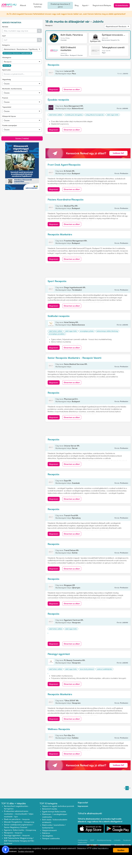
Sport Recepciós (57, 281)
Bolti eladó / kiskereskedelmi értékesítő (54, 820)
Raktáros (46, 833)
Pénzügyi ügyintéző (59, 653)
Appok (85, 5)
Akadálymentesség (104, 840)
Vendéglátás (47, 836)
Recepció (6, 66)
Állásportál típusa (9, 116)
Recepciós (53, 64)
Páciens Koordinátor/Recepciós (65, 199)
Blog (77, 5)
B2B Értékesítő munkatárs (68, 48)
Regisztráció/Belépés (102, 5)
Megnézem (53, 89)
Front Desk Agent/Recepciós (64, 164)
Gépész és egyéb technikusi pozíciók (58, 806)
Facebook (127, 840)
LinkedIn (117, 840)
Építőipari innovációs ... (113, 34)
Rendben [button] (120, 850)
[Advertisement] (22, 206)
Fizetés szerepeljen (9, 125)
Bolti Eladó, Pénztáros (72, 34)
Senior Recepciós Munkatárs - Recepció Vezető (74, 357)
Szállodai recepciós (59, 315)
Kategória (6, 45)
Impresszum (83, 806)
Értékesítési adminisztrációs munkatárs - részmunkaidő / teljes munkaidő (18, 814)
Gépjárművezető (49, 830)
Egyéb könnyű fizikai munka (54, 811)
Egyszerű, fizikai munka (20, 830)
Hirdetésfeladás (121, 5)
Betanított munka (49, 809)
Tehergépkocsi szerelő (113, 47)
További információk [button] (26, 851)
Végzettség (6, 79)
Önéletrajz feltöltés (37, 5)
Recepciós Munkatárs (60, 234)
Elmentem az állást (72, 89)
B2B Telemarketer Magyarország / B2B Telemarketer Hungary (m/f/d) (19, 840)
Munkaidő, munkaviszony (12, 89)
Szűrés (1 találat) (22, 138)
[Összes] (22, 49)
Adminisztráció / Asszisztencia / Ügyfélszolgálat (17, 53)
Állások (23, 5)
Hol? (4, 36)
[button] (5, 849)
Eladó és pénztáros (17, 819)
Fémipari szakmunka (51, 838)
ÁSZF (92, 840)
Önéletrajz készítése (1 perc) (60, 5)
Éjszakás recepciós (58, 99)
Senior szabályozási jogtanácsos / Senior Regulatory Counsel (18, 825)
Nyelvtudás (6, 70)
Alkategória (6, 57)
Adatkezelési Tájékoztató (83, 841)
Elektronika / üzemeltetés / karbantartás (54, 826)
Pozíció (5, 98)
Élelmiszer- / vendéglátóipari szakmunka (54, 815)
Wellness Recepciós (59, 729)
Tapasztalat (6, 107)
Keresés (5, 27)
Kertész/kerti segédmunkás (16, 807)
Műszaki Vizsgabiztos (19, 822)
